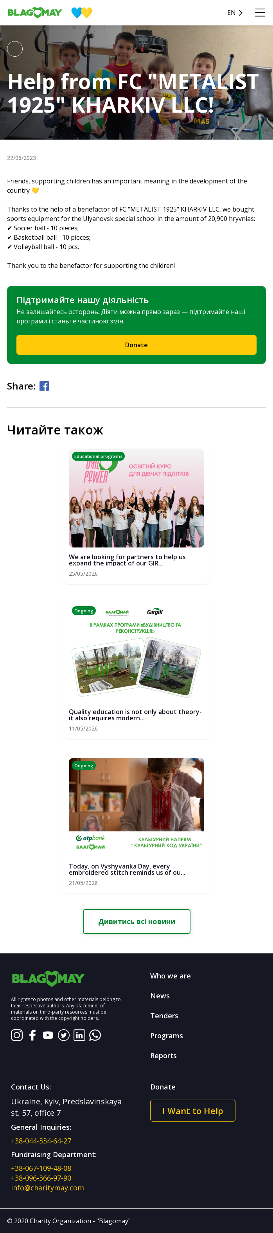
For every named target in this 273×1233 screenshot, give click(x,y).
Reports (163, 1055)
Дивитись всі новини (136, 921)
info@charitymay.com (47, 1187)
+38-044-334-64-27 (41, 1140)
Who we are (170, 975)
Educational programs (98, 456)
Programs (166, 1035)
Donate (136, 345)
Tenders (164, 1015)
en (231, 13)
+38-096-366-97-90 (41, 1178)
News (160, 995)
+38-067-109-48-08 (41, 1168)
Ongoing (83, 611)
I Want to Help (192, 1110)
